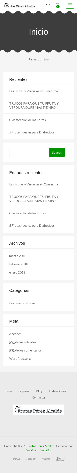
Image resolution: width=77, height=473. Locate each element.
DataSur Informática (39, 450)
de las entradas (22, 342)
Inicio (8, 391)
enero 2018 (17, 272)
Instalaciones (57, 391)
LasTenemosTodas (22, 303)
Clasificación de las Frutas (27, 120)
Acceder (15, 334)
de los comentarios (25, 350)
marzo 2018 (17, 256)
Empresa (24, 391)
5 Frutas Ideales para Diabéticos (32, 132)
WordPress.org (20, 358)
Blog (39, 391)
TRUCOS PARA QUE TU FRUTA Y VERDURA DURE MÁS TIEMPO (34, 105)
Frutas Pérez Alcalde (41, 446)
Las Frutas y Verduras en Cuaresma (33, 91)
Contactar (38, 397)
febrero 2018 (18, 264)
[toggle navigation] (70, 5)
